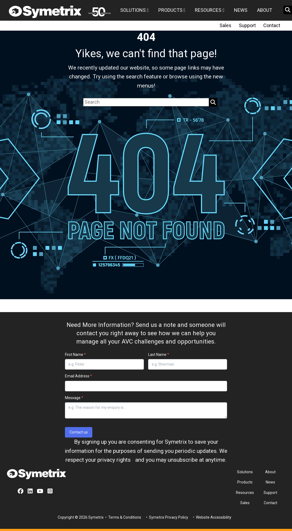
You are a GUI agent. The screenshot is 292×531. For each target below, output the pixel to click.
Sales (225, 25)
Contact (271, 25)
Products (171, 10)
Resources (209, 10)
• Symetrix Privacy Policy (166, 517)
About (264, 10)
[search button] (287, 10)
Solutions (134, 10)
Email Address (78, 376)
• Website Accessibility (211, 517)
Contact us (79, 432)
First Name (75, 354)
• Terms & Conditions (122, 517)
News (240, 10)
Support (247, 25)
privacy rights (114, 460)
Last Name (158, 354)
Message (74, 398)
